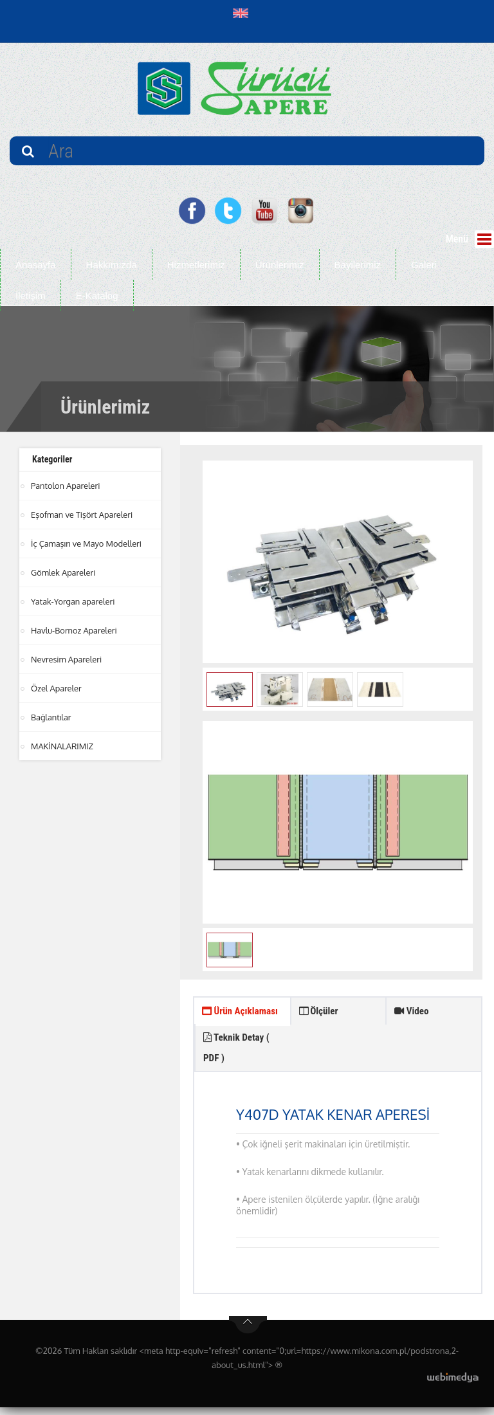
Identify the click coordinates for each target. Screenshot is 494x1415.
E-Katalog (97, 295)
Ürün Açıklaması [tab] (225, 1023)
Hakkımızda (111, 264)
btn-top (248, 1333)
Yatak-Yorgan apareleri (73, 601)
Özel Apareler (56, 688)
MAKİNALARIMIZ (62, 746)
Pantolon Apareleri (66, 485)
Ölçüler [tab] (320, 1012)
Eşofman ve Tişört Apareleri (82, 514)
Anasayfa (35, 264)
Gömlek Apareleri (63, 572)
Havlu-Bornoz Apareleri (74, 630)
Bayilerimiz (357, 264)
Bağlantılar (51, 717)
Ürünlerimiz (279, 264)
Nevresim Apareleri (67, 659)
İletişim (30, 295)
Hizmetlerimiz (196, 264)
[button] (243, 13)
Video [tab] (412, 1012)
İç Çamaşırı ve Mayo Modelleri (87, 543)
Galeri (424, 264)
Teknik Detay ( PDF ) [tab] (334, 1052)
